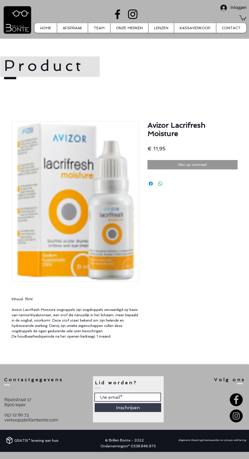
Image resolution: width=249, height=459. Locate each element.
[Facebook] (117, 14)
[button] (242, 18)
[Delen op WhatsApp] (160, 184)
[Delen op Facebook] (151, 184)
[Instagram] (132, 14)
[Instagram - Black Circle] (236, 415)
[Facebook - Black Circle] (236, 399)
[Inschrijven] (128, 407)
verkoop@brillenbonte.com (31, 419)
